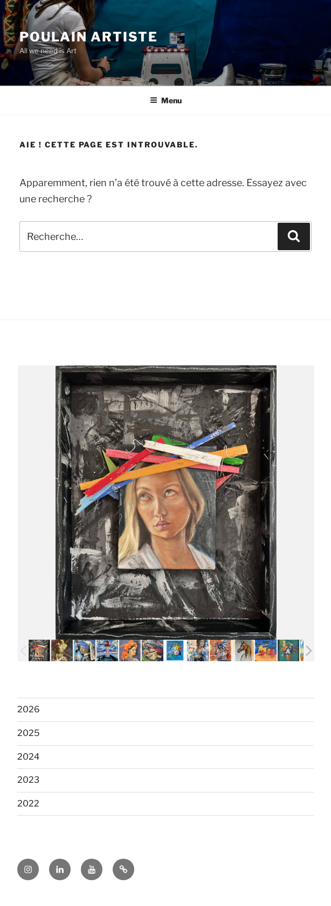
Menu (166, 100)
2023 (28, 780)
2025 (28, 733)
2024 (28, 757)
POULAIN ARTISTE (88, 37)
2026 (28, 709)
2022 (28, 803)
